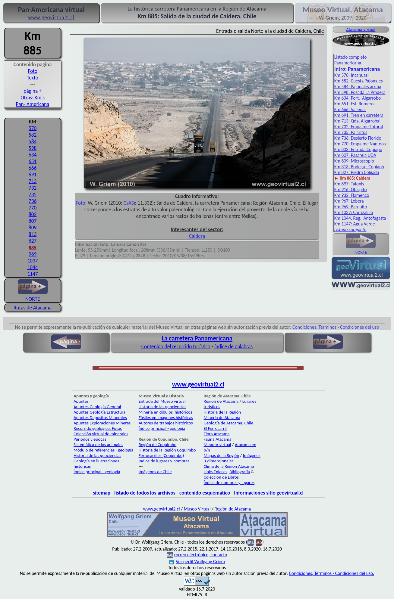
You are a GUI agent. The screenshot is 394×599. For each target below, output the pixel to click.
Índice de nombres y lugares (228, 482)
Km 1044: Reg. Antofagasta (360, 218)
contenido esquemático (204, 492)
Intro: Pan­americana (357, 69)
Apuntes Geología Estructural (100, 412)
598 (32, 148)
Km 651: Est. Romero (354, 104)
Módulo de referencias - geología (103, 450)
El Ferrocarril (215, 428)
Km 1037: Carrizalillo (353, 212)
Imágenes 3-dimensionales (231, 458)
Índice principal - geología (97, 471)
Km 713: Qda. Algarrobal (357, 121)
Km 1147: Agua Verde (354, 224)
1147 (32, 274)
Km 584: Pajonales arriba (357, 86)
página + (33, 91)
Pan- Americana (32, 104)
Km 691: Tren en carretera (358, 115)
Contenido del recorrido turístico (175, 346)
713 (32, 181)
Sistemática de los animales (98, 444)
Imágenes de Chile (155, 471)
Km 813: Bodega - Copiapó (359, 166)
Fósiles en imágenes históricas (166, 417)
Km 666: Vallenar (350, 109)
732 (32, 188)
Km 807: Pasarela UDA (355, 155)
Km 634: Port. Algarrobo (357, 98)
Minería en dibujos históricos (165, 412)
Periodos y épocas (90, 439)
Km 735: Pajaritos (350, 132)
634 (32, 154)
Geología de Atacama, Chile (228, 423)
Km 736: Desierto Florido (357, 138)
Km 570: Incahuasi (351, 75)
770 (32, 207)
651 (32, 161)
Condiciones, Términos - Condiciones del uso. (331, 573)
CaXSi (129, 203)
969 (32, 254)
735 (32, 194)
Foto (32, 71)
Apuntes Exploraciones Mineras (102, 423)
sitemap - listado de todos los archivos (134, 492)
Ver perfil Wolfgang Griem (197, 561)
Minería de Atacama (221, 417)
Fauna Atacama (217, 439)
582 (32, 135)
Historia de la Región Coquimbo (167, 450)
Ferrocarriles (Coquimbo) (161, 455)
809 (32, 227)
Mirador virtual (217, 444)
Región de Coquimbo (158, 444)
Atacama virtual (360, 29)
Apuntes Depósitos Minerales (100, 417)
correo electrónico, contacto (200, 554)
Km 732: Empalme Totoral (358, 126)
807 (32, 221)
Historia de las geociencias (97, 455)
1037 (32, 260)
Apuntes (81, 401)
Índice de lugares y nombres (164, 461)
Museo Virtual (197, 509)
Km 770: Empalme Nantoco (360, 144)
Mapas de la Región (221, 455)
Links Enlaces (215, 471)
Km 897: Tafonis (349, 184)
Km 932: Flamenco (351, 195)
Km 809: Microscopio (354, 161)
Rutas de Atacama (33, 307)
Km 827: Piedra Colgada (356, 172)
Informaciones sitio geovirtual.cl (268, 492)
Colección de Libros (220, 477)
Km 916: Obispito (350, 189)
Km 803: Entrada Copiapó (358, 149)
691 (32, 174)
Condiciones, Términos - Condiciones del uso (335, 327)
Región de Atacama (220, 401)
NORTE (33, 295)
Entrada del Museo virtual (162, 401)
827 (32, 240)
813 (32, 234)
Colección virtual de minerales (101, 433)
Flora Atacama (216, 433)
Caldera (197, 236)
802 (32, 214)
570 (32, 128)
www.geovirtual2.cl (198, 384)
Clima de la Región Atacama (228, 466)
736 (32, 201)
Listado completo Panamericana (350, 60)
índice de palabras (233, 346)
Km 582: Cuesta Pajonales (358, 81)
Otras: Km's (32, 97)
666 (32, 168)
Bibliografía (239, 471)
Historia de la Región (222, 412)
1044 (32, 267)
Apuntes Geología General (97, 406)
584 (32, 141)
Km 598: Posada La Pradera (360, 92)
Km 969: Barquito (350, 206)
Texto (32, 77)
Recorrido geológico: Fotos (98, 428)
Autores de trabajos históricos (166, 423)
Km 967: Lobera (349, 201)
